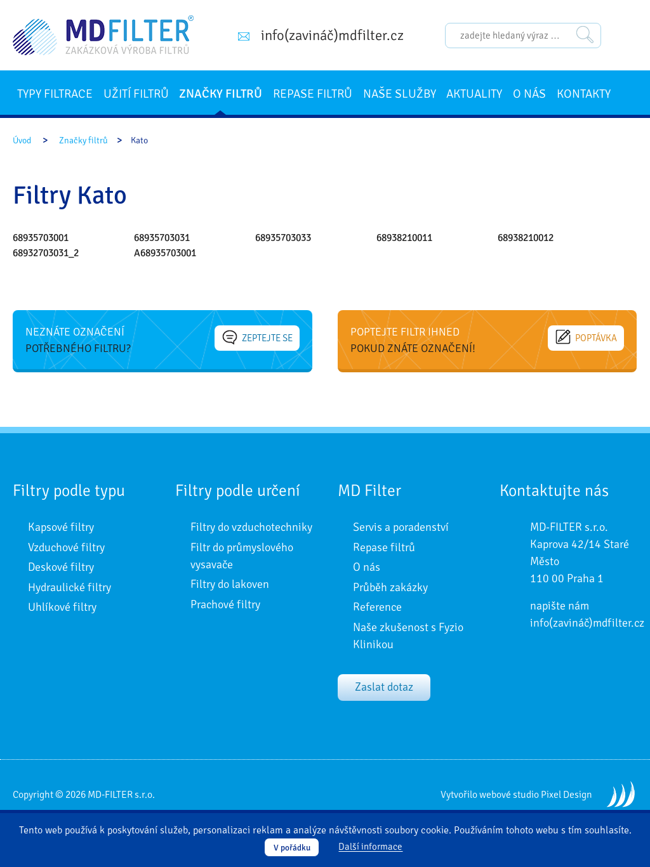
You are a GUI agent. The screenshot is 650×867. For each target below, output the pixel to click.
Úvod (22, 140)
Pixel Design (566, 794)
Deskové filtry (61, 567)
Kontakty (584, 93)
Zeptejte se (257, 337)
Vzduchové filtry (66, 547)
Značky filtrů (220, 93)
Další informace (370, 847)
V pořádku (292, 847)
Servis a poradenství (401, 527)
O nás (529, 93)
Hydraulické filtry (69, 587)
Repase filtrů (312, 93)
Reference (377, 607)
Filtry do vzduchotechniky (251, 527)
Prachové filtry (225, 604)
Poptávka (586, 337)
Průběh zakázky (390, 587)
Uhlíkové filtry (62, 607)
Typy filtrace (55, 93)
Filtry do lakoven (229, 584)
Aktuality (474, 93)
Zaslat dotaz (384, 687)
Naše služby (399, 93)
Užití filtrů (136, 93)
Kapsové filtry (61, 527)
